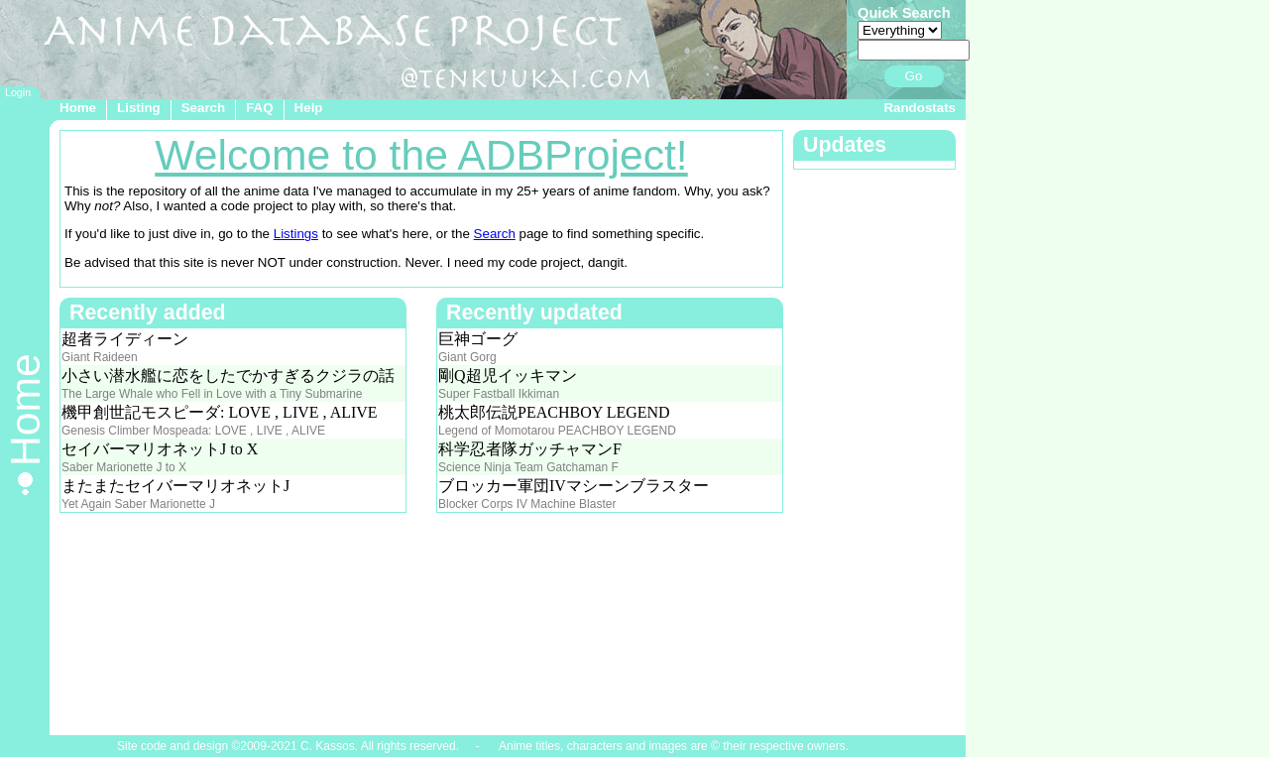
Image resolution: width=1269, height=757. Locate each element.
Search (203, 107)
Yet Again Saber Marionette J (138, 504)
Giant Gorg (467, 357)
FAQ (259, 107)
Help (308, 107)
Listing (139, 107)
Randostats (919, 107)
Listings (296, 233)
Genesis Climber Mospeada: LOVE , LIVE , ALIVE (193, 431)
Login (18, 92)
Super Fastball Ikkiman (498, 394)
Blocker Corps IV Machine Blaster (527, 504)
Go (914, 75)
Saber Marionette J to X (123, 467)
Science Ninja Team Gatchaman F (528, 467)
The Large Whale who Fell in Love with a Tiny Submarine (212, 394)
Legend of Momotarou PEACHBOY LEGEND (557, 431)
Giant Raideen (99, 357)
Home (77, 107)
